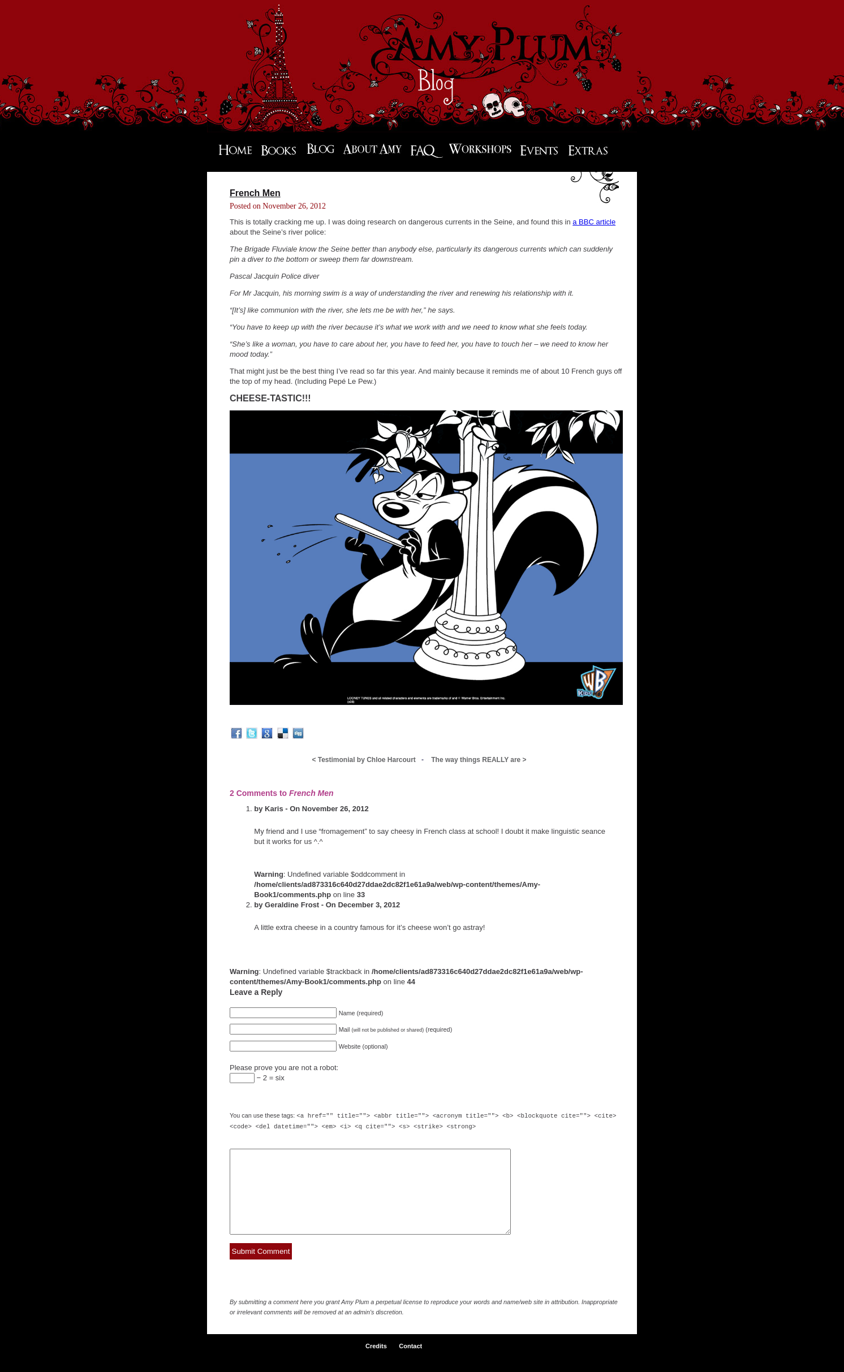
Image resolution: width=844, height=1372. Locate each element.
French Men (255, 193)
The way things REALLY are (478, 760)
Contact (410, 1361)
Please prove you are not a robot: (284, 1067)
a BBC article (593, 222)
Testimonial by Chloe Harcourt (364, 760)
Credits (376, 1361)
